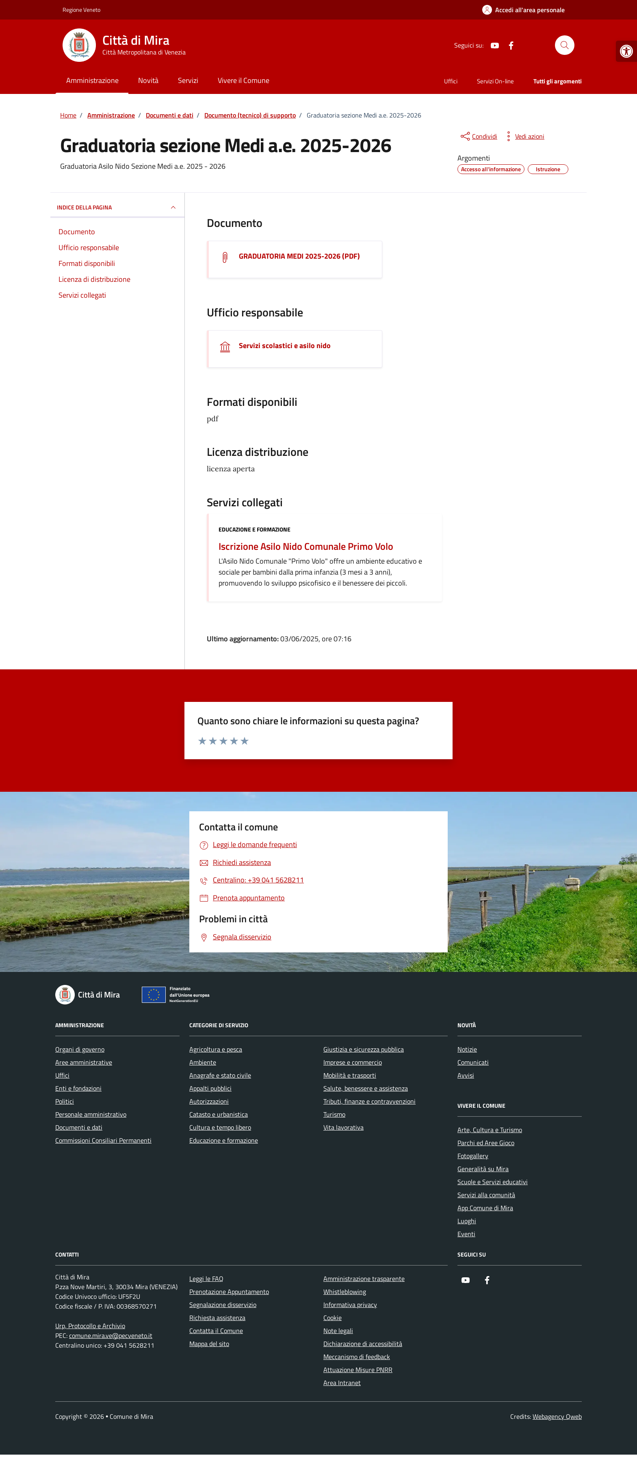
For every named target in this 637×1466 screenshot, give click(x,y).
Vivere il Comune (243, 80)
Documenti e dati (78, 1127)
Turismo (334, 1114)
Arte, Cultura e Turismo (489, 1130)
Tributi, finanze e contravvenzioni (369, 1101)
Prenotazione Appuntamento (229, 1291)
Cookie (332, 1317)
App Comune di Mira (485, 1208)
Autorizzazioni (209, 1101)
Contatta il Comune (216, 1330)
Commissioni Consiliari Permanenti (103, 1140)
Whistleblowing (344, 1291)
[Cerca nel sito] (564, 45)
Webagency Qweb (557, 1416)
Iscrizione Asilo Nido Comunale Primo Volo (306, 546)
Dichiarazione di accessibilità (362, 1343)
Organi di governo (79, 1049)
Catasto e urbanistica (218, 1114)
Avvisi (465, 1075)
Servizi (188, 80)
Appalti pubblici (210, 1088)
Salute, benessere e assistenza (365, 1088)
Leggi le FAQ (206, 1278)
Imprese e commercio (352, 1062)
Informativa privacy (350, 1304)
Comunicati (473, 1062)
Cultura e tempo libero (220, 1127)
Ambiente (202, 1062)
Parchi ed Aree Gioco (485, 1143)
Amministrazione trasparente (364, 1278)
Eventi (466, 1234)
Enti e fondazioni (78, 1088)
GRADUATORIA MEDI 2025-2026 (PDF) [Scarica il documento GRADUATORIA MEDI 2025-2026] (299, 256)
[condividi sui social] (478, 136)
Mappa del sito (209, 1343)
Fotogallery (472, 1156)
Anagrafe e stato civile (220, 1075)
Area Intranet (342, 1383)
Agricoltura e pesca (215, 1049)
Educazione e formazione (254, 529)
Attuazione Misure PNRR (357, 1370)
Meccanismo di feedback (356, 1356)
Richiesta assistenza (217, 1317)
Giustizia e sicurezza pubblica (363, 1049)
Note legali (338, 1330)
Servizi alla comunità (486, 1195)
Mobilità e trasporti (349, 1075)
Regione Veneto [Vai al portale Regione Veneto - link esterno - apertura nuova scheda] (81, 9)
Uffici (450, 81)
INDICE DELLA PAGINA (117, 207)
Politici (64, 1101)
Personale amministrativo (90, 1114)
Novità (148, 80)
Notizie (467, 1049)
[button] (626, 51)
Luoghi (466, 1221)
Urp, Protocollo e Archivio (90, 1326)
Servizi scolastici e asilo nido (285, 345)
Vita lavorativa (343, 1127)
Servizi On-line (495, 81)
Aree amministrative (83, 1062)
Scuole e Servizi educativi (492, 1182)
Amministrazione (92, 80)
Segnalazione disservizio (222, 1304)
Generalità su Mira (483, 1169)
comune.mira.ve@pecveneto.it (110, 1335)
